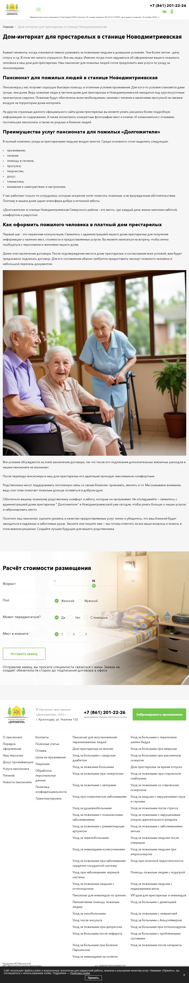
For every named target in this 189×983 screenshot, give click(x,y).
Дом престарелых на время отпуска (156, 767)
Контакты (42, 737)
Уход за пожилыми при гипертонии (98, 773)
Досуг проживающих (18, 762)
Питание (9, 775)
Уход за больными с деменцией (153, 902)
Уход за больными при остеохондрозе (158, 927)
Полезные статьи (47, 744)
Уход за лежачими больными (93, 767)
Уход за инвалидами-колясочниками (99, 849)
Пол (6, 600)
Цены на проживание (50, 757)
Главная (8, 27)
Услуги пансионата (16, 769)
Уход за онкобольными (89, 913)
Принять (93, 977)
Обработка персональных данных (45, 775)
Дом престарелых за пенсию (93, 749)
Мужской (91, 601)
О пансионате (12, 737)
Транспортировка (48, 798)
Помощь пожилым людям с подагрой (158, 872)
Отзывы (40, 750)
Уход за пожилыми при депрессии (97, 927)
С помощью (99, 617)
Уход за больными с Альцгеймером (156, 920)
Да (63, 617)
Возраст (9, 584)
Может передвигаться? (22, 617)
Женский (67, 601)
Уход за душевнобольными (92, 808)
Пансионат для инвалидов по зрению (99, 895)
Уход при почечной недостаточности (157, 861)
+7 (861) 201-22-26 (168, 6)
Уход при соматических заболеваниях (100, 796)
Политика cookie (80, 973)
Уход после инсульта (87, 920)
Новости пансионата (17, 782)
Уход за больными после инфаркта (97, 933)
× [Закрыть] (184, 975)
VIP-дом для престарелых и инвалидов (158, 895)
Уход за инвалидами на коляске (95, 956)
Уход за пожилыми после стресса (154, 808)
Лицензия (42, 764)
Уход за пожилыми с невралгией (154, 913)
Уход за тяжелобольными (91, 838)
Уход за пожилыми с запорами (94, 785)
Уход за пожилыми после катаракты (156, 945)
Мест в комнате (15, 634)
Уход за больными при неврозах (154, 749)
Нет (77, 617)
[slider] (94, 585)
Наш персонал (13, 755)
